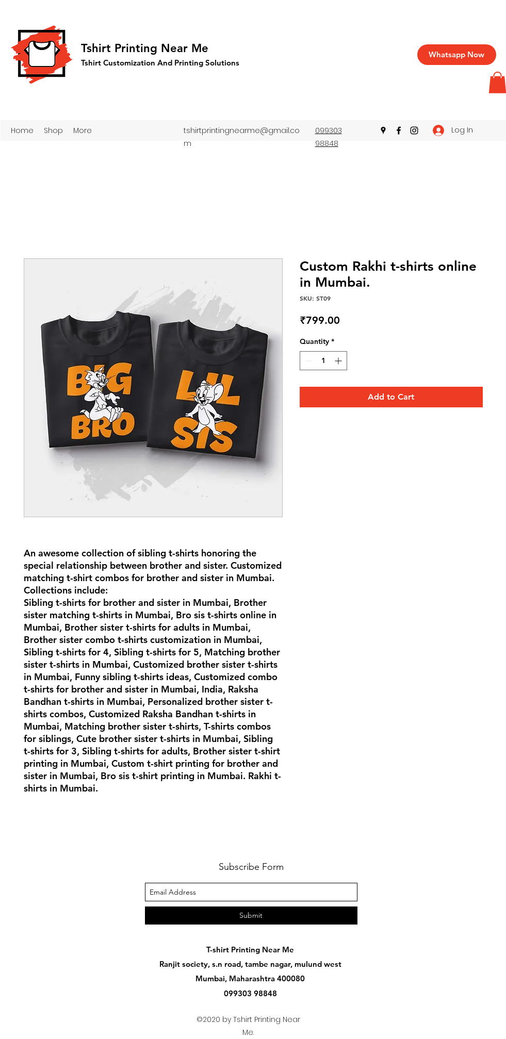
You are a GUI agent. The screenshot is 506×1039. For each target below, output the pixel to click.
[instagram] (414, 130)
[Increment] (339, 361)
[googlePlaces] (383, 130)
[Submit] (251, 915)
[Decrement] (307, 361)
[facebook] (399, 130)
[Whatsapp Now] (456, 54)
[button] (53, 130)
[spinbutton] (323, 361)
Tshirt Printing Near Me (144, 48)
